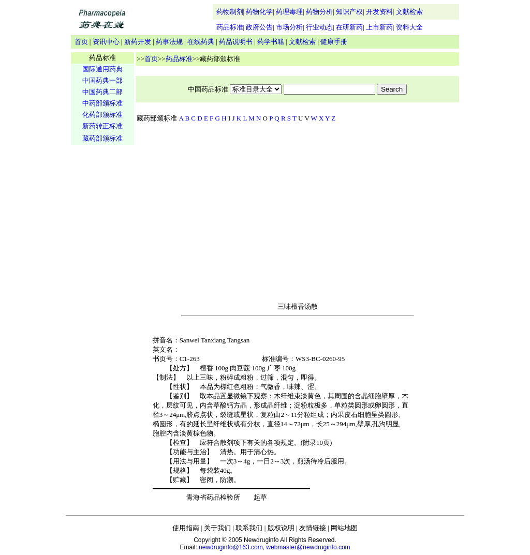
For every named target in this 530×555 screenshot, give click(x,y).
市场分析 (289, 27)
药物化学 (259, 12)
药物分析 (319, 12)
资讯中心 (106, 42)
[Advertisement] (102, 308)
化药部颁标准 (102, 114)
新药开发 (137, 42)
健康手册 (333, 42)
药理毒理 (289, 12)
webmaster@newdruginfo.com (308, 547)
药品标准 (229, 27)
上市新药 (379, 27)
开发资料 (379, 12)
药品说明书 (236, 42)
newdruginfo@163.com (231, 547)
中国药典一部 (102, 80)
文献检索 (409, 12)
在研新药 (349, 27)
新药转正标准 (102, 126)
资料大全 (409, 27)
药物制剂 (229, 12)
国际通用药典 (102, 69)
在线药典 (200, 42)
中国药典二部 (102, 92)
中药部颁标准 (102, 103)
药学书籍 (270, 42)
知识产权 (349, 12)
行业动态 (319, 27)
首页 (81, 42)
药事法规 (169, 42)
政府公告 (259, 27)
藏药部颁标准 (102, 138)
